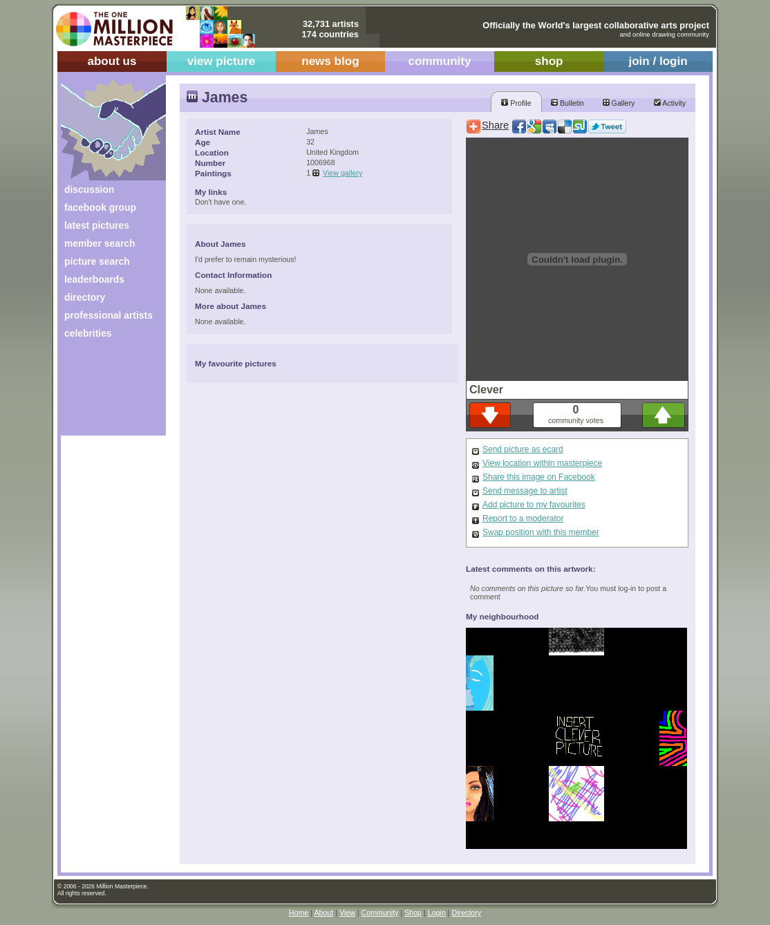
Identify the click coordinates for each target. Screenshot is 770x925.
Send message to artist (524, 491)
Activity (670, 103)
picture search (97, 261)
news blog (330, 61)
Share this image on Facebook (538, 477)
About (323, 912)
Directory (467, 912)
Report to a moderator (522, 518)
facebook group (100, 207)
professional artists (108, 315)
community (440, 61)
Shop (413, 912)
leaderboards (94, 279)
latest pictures (96, 225)
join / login (657, 61)
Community (380, 912)
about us (111, 61)
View (347, 912)
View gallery (342, 173)
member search (99, 243)
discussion (89, 189)
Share (495, 125)
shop (549, 61)
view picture (221, 61)
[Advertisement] (104, 392)
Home (298, 912)
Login (437, 912)
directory (84, 297)
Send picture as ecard (522, 449)
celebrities (88, 333)
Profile (516, 103)
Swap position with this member (540, 532)
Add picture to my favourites (533, 505)
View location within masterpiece (542, 463)
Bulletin (567, 103)
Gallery (619, 103)
